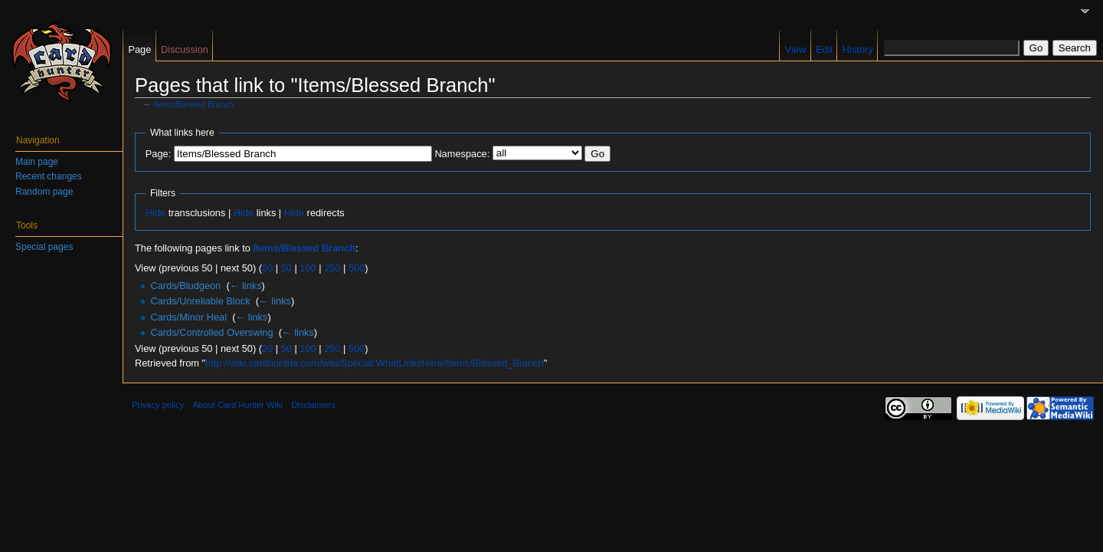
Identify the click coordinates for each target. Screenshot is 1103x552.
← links (246, 285)
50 (286, 268)
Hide (155, 213)
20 (267, 268)
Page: (158, 153)
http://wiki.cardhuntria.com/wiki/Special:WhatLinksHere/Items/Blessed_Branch (374, 363)
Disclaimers (313, 404)
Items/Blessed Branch (194, 104)
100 (307, 268)
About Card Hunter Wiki (238, 404)
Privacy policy (158, 404)
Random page (44, 191)
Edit (824, 49)
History (858, 49)
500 (357, 268)
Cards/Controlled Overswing (211, 332)
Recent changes (48, 176)
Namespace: (461, 153)
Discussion (184, 49)
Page (139, 49)
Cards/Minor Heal (188, 317)
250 (332, 268)
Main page (36, 161)
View (796, 49)
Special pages (44, 247)
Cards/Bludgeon (185, 285)
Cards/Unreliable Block (200, 301)
